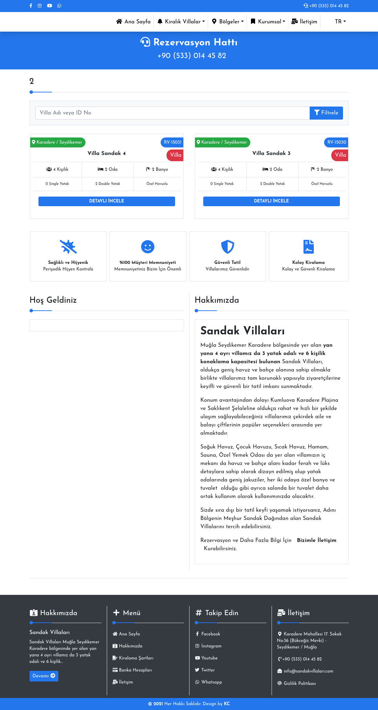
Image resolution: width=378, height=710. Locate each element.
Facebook (207, 634)
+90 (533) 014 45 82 (326, 6)
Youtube (206, 658)
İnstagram (208, 646)
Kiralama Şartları (132, 658)
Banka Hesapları (132, 670)
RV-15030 (337, 142)
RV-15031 (173, 142)
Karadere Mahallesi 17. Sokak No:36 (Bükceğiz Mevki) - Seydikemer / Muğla (309, 641)
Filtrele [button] (326, 113)
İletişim (304, 22)
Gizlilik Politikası (296, 683)
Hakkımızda (127, 646)
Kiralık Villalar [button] (179, 22)
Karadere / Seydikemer (57, 142)
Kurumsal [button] (266, 22)
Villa (175, 155)
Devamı (44, 676)
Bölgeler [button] (225, 22)
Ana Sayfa (134, 21)
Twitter (205, 670)
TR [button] (332, 22)
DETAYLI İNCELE (106, 201)
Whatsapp (208, 682)
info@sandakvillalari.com (305, 671)
